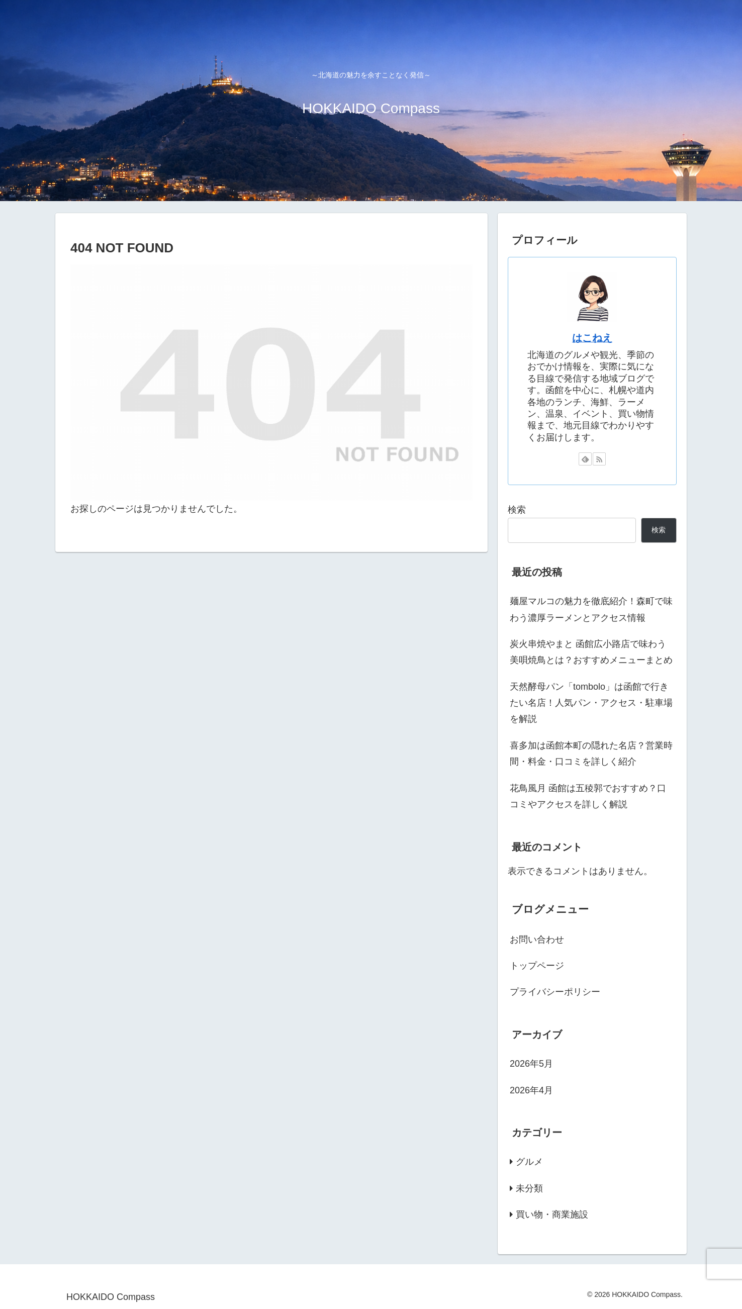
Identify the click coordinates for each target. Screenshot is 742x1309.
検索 (517, 510)
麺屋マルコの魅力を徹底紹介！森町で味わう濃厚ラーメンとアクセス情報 (591, 609)
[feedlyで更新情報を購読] (585, 458)
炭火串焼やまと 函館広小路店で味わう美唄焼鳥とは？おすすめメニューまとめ (591, 652)
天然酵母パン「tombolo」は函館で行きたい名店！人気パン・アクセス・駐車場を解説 (591, 703)
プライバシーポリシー (555, 992)
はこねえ (592, 337)
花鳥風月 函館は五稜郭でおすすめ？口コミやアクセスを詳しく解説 (588, 796)
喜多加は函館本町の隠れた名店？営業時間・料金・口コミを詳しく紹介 (591, 753)
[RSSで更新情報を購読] (599, 458)
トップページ (537, 966)
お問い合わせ (537, 939)
